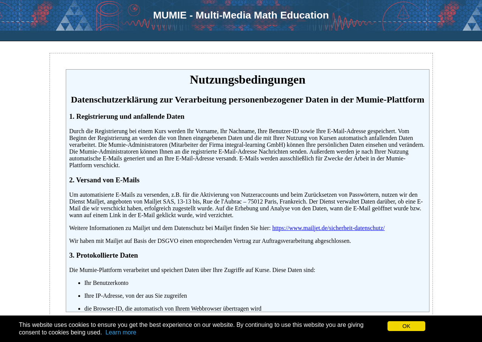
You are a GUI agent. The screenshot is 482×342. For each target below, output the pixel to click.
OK (406, 326)
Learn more (120, 332)
